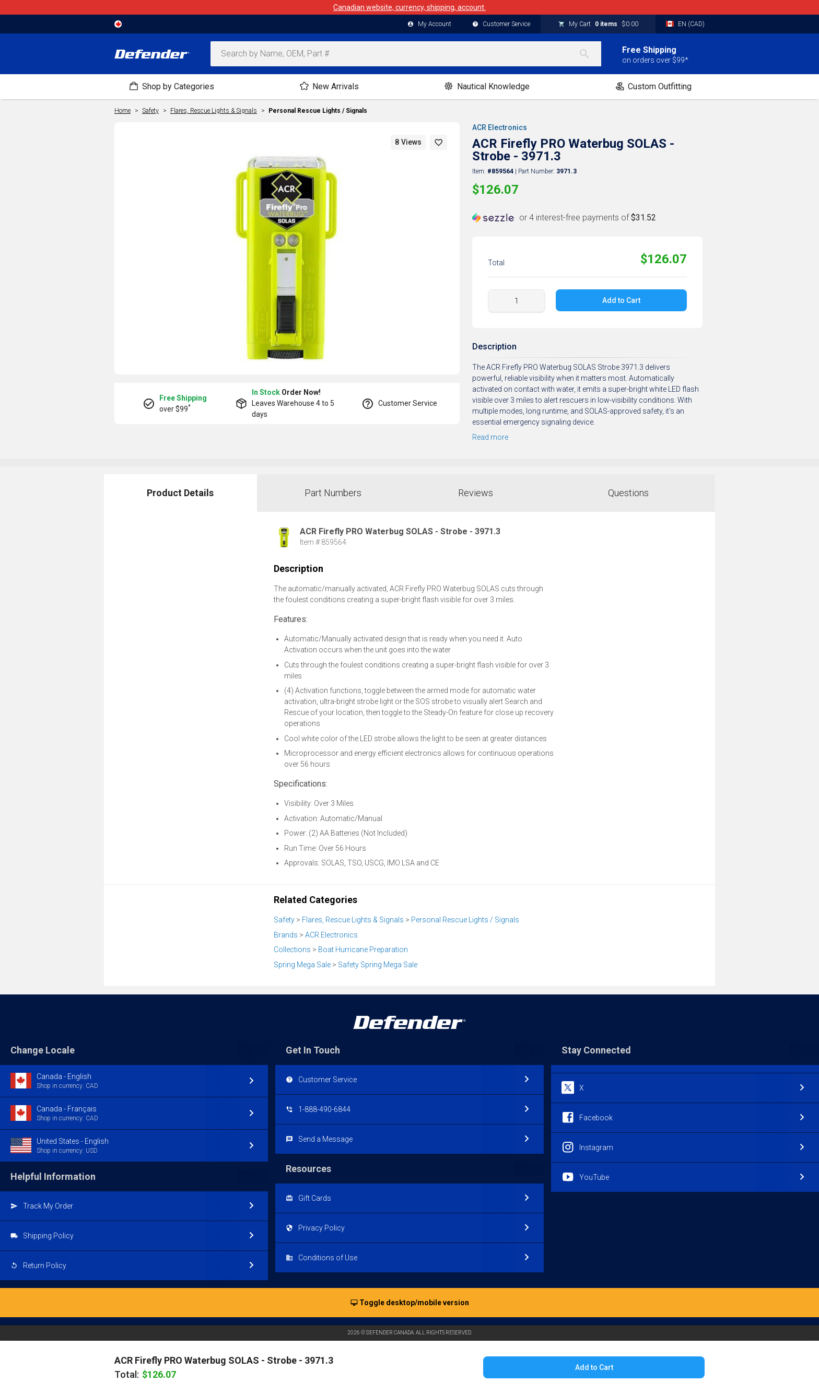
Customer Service (501, 24)
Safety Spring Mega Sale (377, 964)
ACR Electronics (499, 127)
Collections (292, 949)
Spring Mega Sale (302, 964)
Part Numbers (333, 492)
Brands (286, 935)
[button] (439, 142)
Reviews (475, 492)
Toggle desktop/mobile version (409, 1303)
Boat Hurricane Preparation (363, 949)
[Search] (589, 53)
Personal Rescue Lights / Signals (317, 111)
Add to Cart (621, 300)
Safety (284, 920)
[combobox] (405, 53)
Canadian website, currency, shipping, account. (409, 7)
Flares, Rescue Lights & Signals (353, 920)
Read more (490, 437)
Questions (628, 492)
